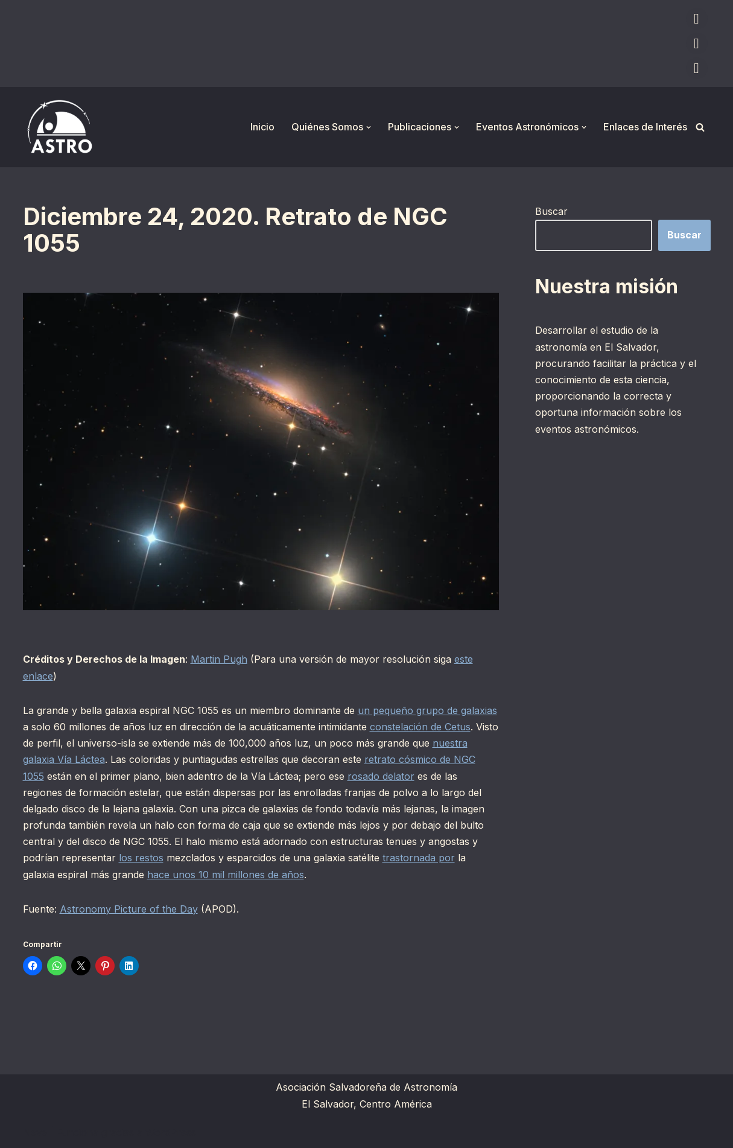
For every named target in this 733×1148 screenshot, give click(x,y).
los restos (141, 858)
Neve (35, 1132)
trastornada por (418, 858)
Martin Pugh (219, 659)
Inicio (262, 127)
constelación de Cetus (420, 727)
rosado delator (380, 776)
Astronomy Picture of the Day (129, 909)
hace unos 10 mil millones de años (225, 875)
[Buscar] (700, 127)
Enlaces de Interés (645, 127)
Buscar (551, 211)
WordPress (170, 1132)
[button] (368, 127)
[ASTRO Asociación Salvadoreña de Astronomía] (59, 127)
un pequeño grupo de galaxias (427, 710)
